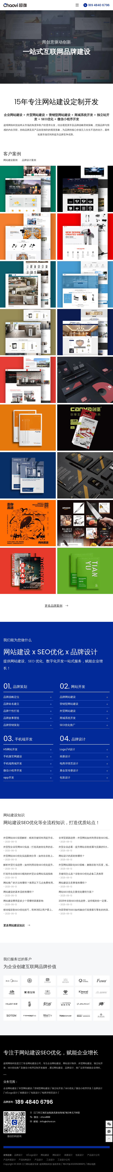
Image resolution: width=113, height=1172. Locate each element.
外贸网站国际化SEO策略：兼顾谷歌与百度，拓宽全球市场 (83, 865)
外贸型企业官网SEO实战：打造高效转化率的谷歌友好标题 (28, 847)
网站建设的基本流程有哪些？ (18, 892)
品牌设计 (18, 1155)
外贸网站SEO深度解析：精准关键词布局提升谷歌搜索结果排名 (28, 838)
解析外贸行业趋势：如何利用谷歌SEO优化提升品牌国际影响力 (28, 865)
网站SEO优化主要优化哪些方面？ (76, 892)
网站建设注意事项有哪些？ (73, 882)
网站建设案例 (10, 160)
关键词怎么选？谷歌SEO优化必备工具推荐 (81, 873)
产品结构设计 (25, 1159)
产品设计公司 (93, 1155)
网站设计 (57, 1155)
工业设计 (50, 1159)
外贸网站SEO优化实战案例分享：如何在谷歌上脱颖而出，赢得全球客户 (28, 856)
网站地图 (91, 1164)
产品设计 (39, 1159)
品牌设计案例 (29, 160)
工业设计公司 (64, 1159)
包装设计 (79, 1155)
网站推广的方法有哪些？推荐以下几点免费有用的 (28, 883)
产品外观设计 (9, 1159)
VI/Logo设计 (32, 1155)
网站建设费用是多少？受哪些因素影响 (23, 900)
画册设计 (68, 1155)
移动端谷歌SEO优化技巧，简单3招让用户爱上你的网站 (28, 910)
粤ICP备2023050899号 (74, 1164)
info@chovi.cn (47, 1121)
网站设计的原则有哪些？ (72, 856)
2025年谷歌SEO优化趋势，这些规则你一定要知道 (84, 901)
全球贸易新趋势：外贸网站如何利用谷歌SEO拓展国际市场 (83, 838)
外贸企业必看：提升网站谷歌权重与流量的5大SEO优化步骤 (83, 847)
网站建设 (45, 1155)
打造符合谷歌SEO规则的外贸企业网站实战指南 (28, 873)
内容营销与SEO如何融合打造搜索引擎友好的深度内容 (83, 910)
